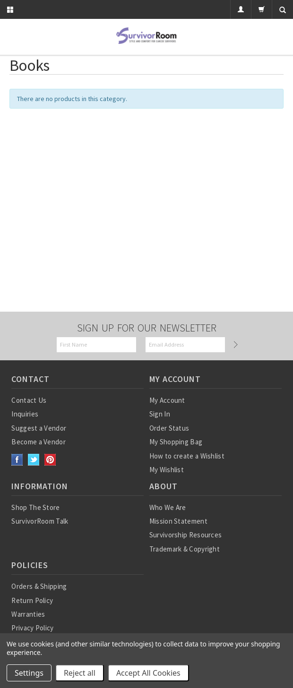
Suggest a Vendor (38, 428)
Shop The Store (35, 507)
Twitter (34, 460)
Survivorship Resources (185, 534)
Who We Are (167, 507)
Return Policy (32, 600)
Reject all (79, 673)
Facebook (17, 460)
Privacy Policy (32, 627)
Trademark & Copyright (184, 548)
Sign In (159, 413)
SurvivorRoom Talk (39, 521)
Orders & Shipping (39, 586)
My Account (167, 400)
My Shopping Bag (176, 441)
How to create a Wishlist (186, 455)
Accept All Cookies (148, 673)
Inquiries (24, 413)
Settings (29, 673)
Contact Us (28, 400)
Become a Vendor (38, 441)
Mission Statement (178, 521)
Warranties (28, 614)
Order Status (169, 428)
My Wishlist (166, 469)
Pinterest (50, 460)
